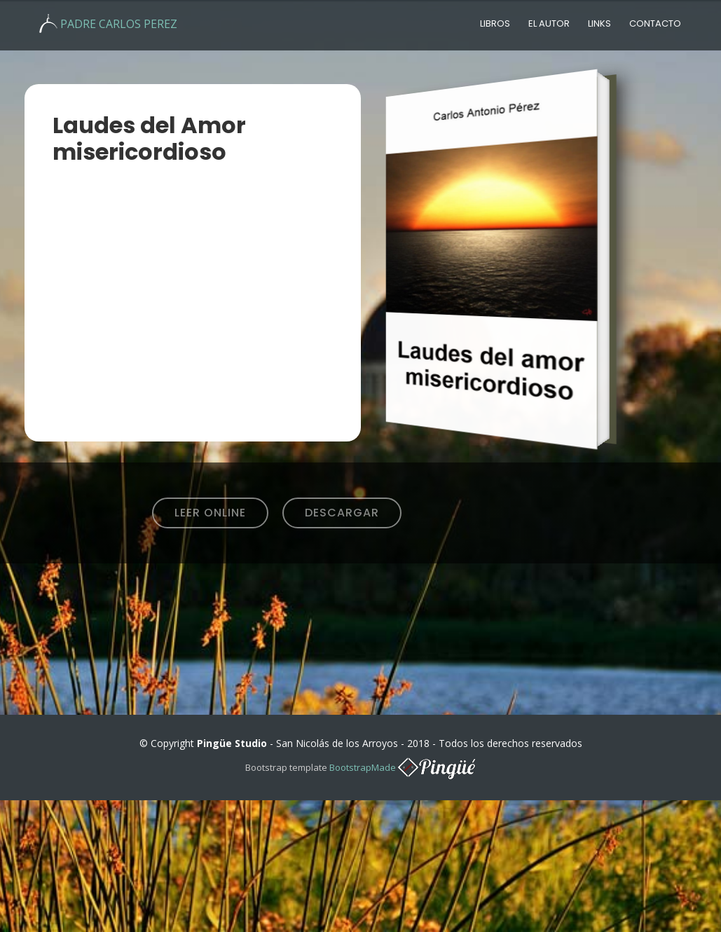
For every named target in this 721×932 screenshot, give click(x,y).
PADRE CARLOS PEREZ (118, 24)
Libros (495, 23)
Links (599, 23)
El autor (549, 23)
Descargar (342, 513)
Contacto (655, 23)
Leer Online (210, 513)
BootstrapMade (362, 767)
